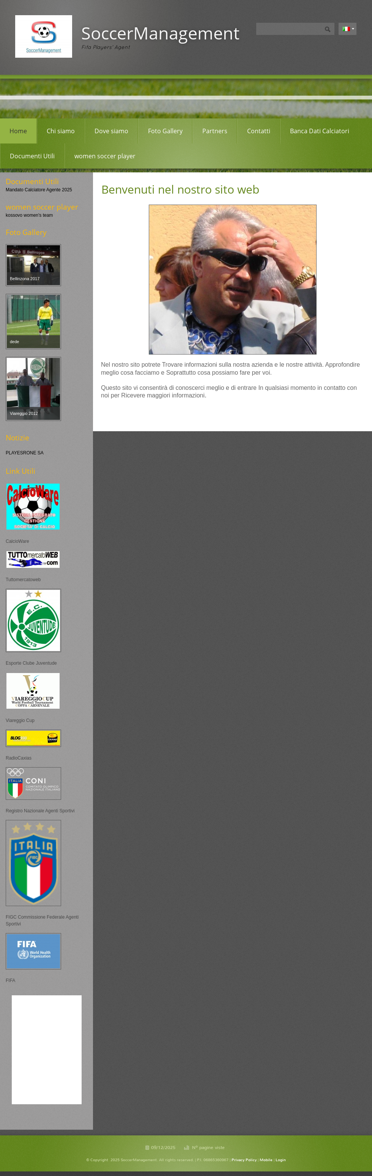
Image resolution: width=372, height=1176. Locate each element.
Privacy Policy (244, 1159)
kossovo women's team (29, 215)
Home (18, 131)
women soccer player (105, 156)
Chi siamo (61, 131)
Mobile (266, 1159)
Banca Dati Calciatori (319, 131)
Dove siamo (111, 131)
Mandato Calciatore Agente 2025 (39, 190)
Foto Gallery (165, 131)
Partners (214, 131)
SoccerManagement (160, 32)
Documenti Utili (32, 156)
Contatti (258, 131)
